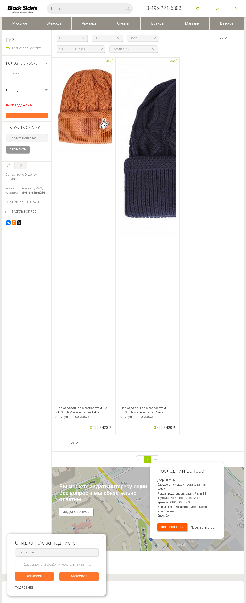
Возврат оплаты (13, 475)
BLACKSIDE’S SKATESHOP (107, 446)
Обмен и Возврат (14, 468)
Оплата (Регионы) (14, 461)
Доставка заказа (13, 454)
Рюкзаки (89, 23)
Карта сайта (156, 554)
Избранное (48, 468)
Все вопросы (172, 253)
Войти (217, 9)
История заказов (51, 461)
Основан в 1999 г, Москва (166, 546)
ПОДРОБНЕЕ (234, 464)
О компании (97, 454)
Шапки (14, 73)
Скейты (123, 23)
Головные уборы (22, 63)
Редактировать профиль (55, 454)
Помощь (198, 9)
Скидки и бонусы (100, 468)
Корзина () (46, 475)
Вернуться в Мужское (26, 48)
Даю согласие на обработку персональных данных (57, 564)
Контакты (95, 461)
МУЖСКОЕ (79, 576)
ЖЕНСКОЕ (34, 576)
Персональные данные (104, 475)
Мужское (19, 23)
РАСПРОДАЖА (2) (19, 105)
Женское (54, 23)
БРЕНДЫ (13, 90)
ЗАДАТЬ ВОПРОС (24, 211)
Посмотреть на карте (111, 551)
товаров (237, 9)
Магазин (192, 23)
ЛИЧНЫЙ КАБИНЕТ (52, 446)
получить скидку (23, 127)
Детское (226, 23)
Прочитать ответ (203, 253)
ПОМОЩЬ (9, 446)
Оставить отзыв (123, 340)
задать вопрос (76, 238)
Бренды (157, 23)
